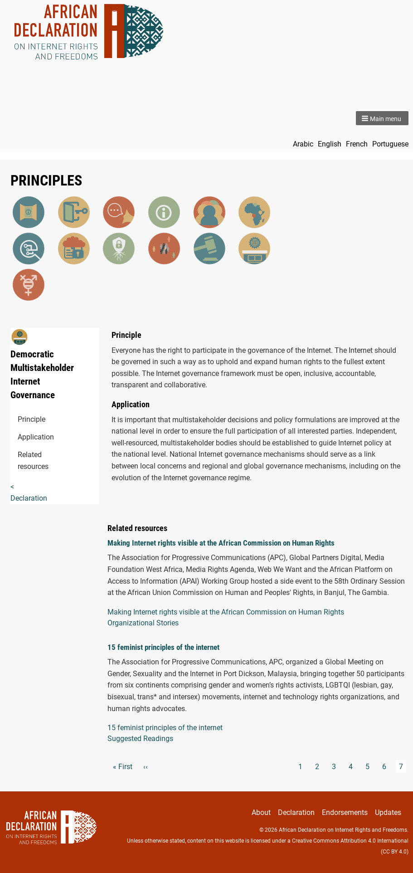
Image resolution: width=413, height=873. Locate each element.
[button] (382, 118)
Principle (23, 419)
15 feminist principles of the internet (163, 647)
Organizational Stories (143, 623)
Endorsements (345, 812)
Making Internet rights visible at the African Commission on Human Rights (221, 542)
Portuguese (390, 144)
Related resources (23, 460)
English (329, 144)
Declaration (296, 812)
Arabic (303, 144)
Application (23, 437)
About (261, 812)
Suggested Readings (140, 738)
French (357, 144)
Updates (388, 812)
